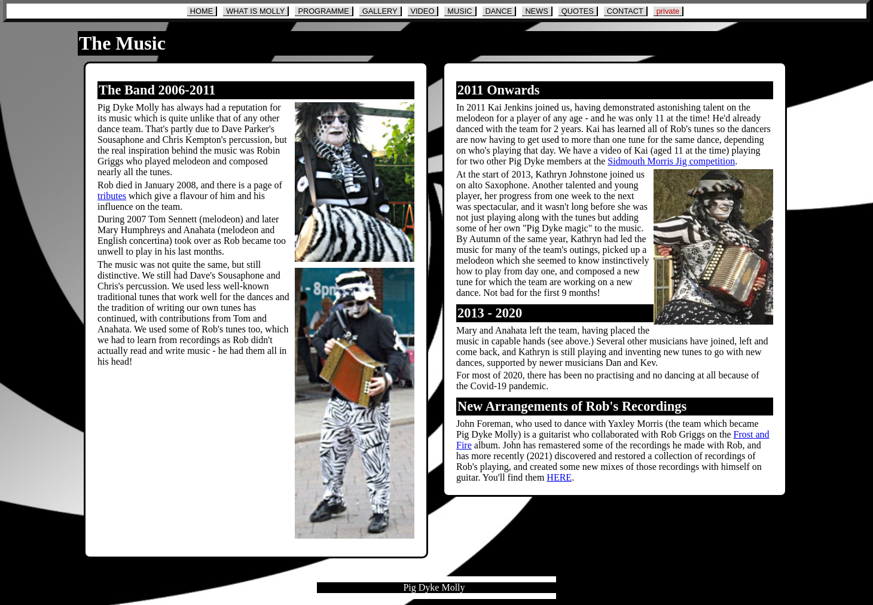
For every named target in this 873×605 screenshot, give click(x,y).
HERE (559, 477)
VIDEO (423, 11)
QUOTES (577, 11)
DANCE (499, 11)
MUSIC (459, 11)
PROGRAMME (323, 11)
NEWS (536, 11)
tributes (111, 196)
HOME (201, 11)
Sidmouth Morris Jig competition (671, 161)
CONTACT (625, 11)
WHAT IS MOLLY (255, 11)
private (668, 11)
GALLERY (380, 11)
